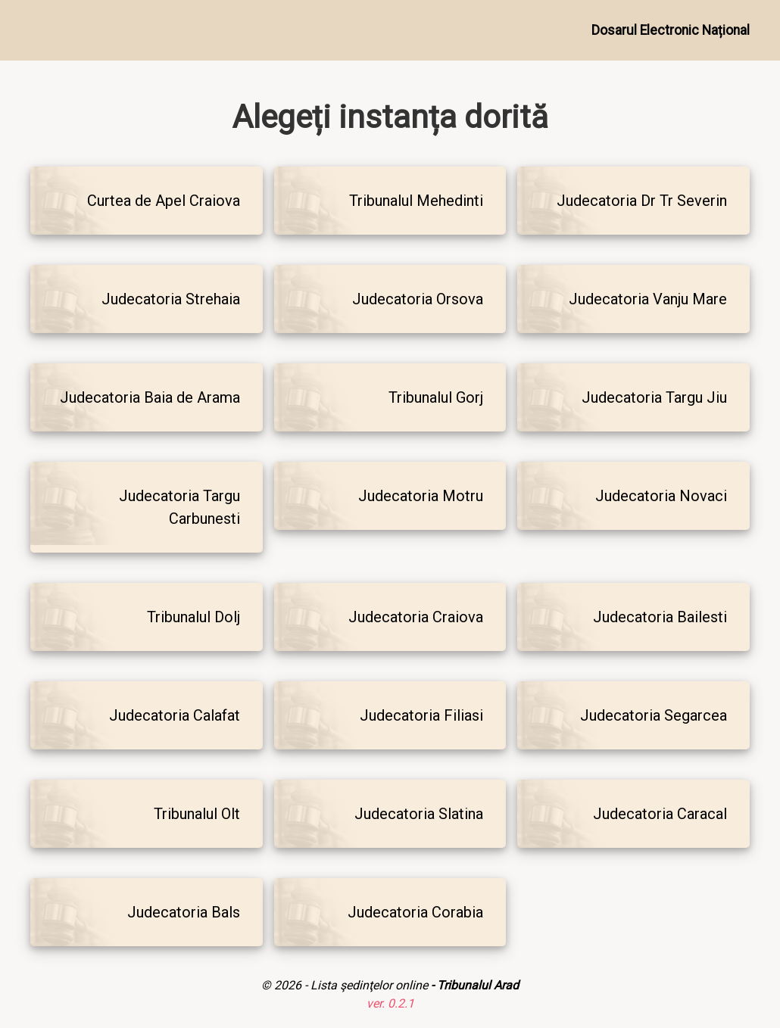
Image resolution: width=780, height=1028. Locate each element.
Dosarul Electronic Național (670, 30)
